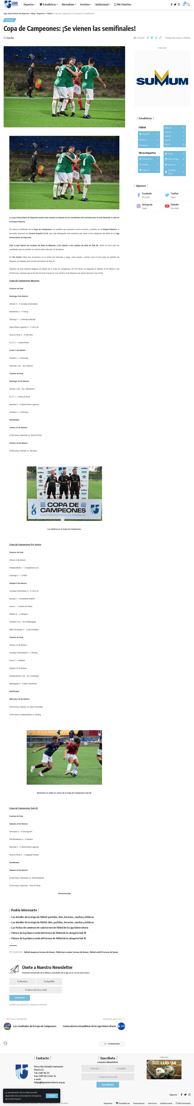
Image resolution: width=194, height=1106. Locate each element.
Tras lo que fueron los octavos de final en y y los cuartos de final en (53, 246)
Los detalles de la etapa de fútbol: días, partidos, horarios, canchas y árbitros (52, 922)
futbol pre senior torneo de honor (72, 952)
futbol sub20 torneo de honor (104, 952)
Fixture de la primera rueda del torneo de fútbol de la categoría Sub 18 (48, 933)
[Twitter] (175, 4)
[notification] (183, 4)
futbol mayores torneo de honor (39, 952)
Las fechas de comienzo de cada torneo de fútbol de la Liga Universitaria (49, 927)
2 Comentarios (111, 1045)
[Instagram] (179, 4)
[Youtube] (176, 206)
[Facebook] (171, 4)
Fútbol (9, 20)
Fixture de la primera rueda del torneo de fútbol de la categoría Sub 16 (48, 938)
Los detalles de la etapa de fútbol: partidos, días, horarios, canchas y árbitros (52, 917)
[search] (188, 4)
